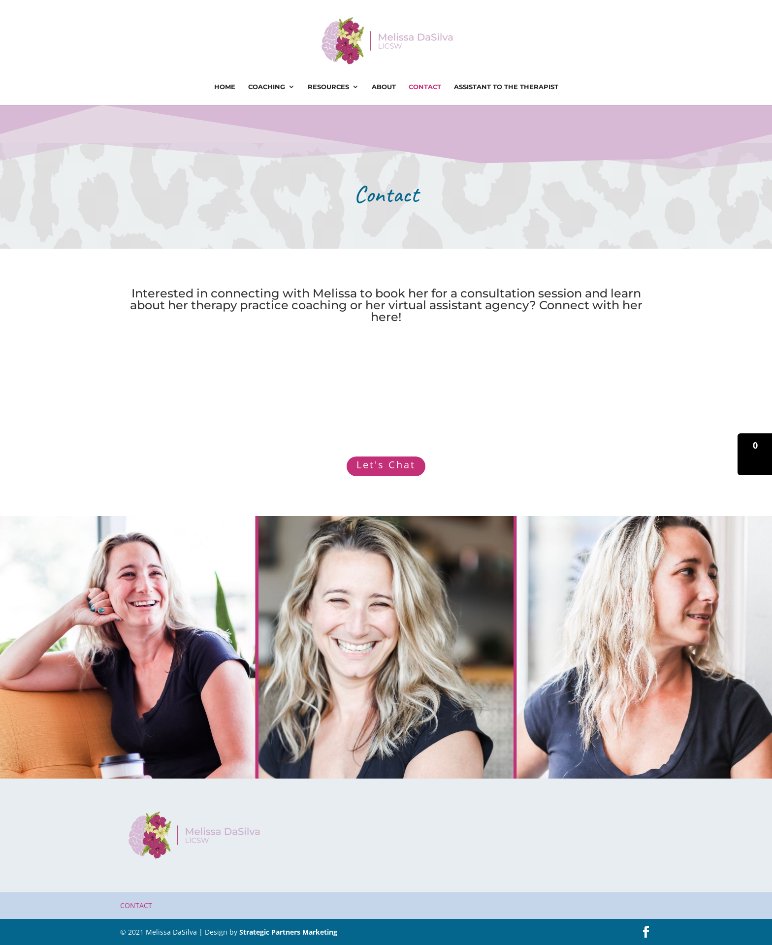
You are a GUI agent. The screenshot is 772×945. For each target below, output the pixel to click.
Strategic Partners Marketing (288, 932)
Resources (328, 87)
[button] (755, 454)
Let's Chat (386, 464)
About (384, 87)
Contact (425, 87)
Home (224, 87)
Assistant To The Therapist (506, 87)
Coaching (266, 87)
